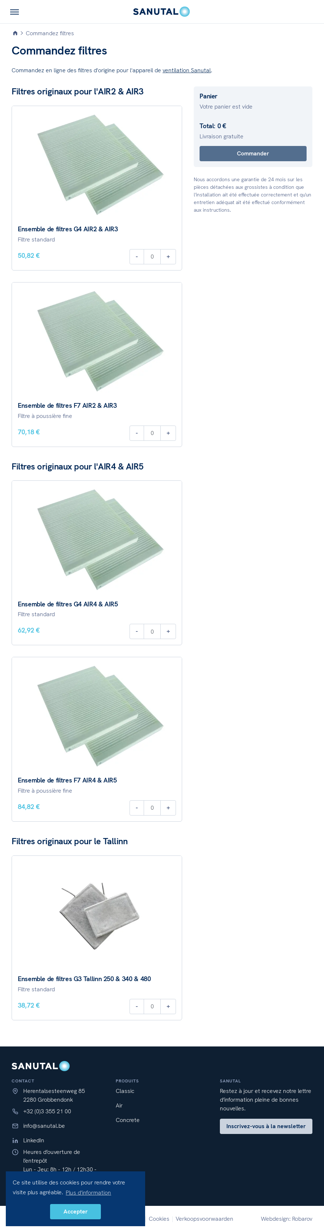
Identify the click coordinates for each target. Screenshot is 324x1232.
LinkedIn (33, 1140)
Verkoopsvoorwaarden (204, 1219)
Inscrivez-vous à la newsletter (266, 1126)
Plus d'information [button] (88, 1192)
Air (119, 1105)
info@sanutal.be (44, 1126)
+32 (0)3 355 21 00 (47, 1111)
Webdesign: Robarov (286, 1219)
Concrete (128, 1120)
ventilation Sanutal (187, 70)
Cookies (159, 1219)
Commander (253, 153)
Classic (125, 1091)
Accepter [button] (75, 1211)
